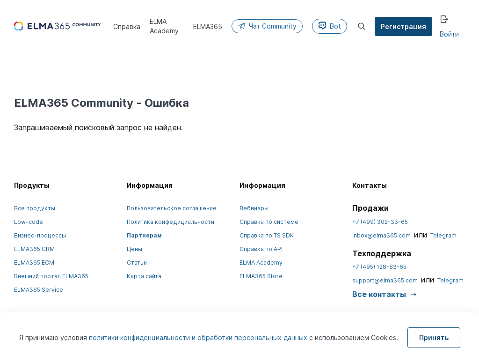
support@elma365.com (385, 280)
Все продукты (34, 208)
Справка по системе (269, 221)
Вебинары (254, 208)
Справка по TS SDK (267, 235)
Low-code (28, 221)
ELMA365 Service (38, 289)
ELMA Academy (261, 262)
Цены (134, 248)
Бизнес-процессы (40, 235)
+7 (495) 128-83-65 (379, 266)
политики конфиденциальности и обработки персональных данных (199, 337)
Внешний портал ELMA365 (51, 276)
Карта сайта (144, 276)
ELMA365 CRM (34, 248)
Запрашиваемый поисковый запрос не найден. (98, 127)
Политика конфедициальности (170, 221)
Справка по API (261, 248)
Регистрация (404, 26)
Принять (434, 337)
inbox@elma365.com (381, 235)
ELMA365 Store (261, 276)
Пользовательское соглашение (172, 208)
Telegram (443, 235)
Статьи (137, 262)
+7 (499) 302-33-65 (380, 221)
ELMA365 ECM (34, 262)
